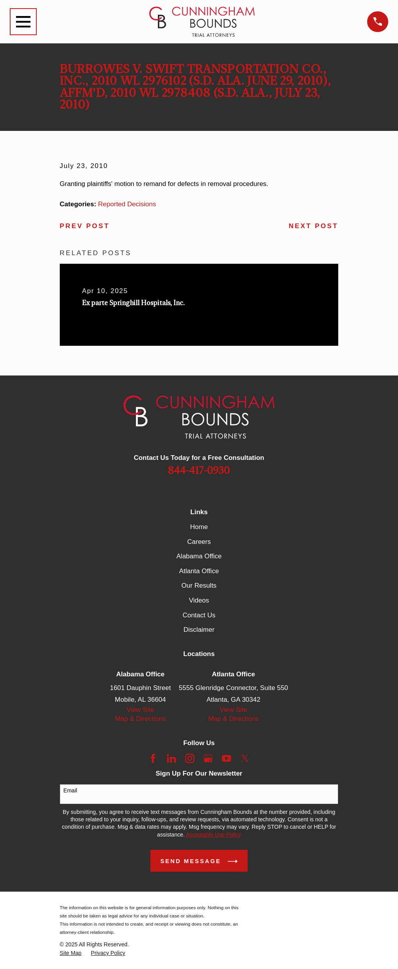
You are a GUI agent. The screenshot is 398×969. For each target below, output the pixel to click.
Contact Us (198, 615)
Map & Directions (140, 718)
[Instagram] (190, 758)
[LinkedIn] (171, 758)
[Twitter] (245, 758)
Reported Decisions (127, 204)
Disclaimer (199, 629)
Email (70, 790)
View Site (140, 709)
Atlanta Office (199, 571)
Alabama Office (199, 556)
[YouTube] (226, 758)
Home (199, 527)
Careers (199, 541)
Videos (199, 600)
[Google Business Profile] (208, 758)
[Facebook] (153, 758)
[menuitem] (71, 953)
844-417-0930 (199, 471)
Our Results (199, 585)
